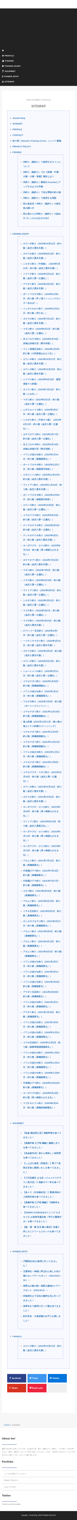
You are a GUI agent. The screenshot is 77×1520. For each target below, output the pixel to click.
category (17, 1336)
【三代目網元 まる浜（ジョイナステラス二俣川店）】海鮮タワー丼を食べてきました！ (42, 1182)
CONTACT (18, 135)
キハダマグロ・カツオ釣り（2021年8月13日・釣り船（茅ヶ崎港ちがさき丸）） (41, 850)
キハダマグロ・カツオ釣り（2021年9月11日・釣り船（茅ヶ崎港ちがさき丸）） (41, 836)
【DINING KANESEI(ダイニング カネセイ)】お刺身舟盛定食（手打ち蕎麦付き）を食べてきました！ (42, 1217)
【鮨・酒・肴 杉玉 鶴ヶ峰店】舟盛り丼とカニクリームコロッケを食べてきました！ (42, 1231)
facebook (15, 1378)
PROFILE (8, 56)
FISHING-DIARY (11, 66)
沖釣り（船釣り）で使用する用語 (39, 198)
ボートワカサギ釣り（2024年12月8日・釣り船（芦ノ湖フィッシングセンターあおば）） (42, 298)
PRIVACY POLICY (22, 146)
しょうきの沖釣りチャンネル (15, 1474)
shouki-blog (19, 118)
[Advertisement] (38, 28)
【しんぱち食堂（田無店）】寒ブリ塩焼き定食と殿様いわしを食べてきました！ (42, 1167)
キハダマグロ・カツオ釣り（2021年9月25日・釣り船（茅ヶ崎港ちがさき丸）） (41, 811)
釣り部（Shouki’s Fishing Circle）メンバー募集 (37, 141)
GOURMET (9, 71)
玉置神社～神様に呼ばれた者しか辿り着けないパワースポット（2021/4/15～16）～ (42, 1275)
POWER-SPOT (10, 76)
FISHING (8, 61)
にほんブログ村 (10, 1487)
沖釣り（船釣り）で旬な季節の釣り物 (42, 192)
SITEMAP (8, 81)
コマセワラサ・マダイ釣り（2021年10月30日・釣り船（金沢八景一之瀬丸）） (42, 776)
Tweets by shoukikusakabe (11, 1504)
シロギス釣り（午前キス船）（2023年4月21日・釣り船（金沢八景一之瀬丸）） (42, 424)
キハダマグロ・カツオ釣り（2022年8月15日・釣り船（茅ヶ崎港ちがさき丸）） (41, 550)
